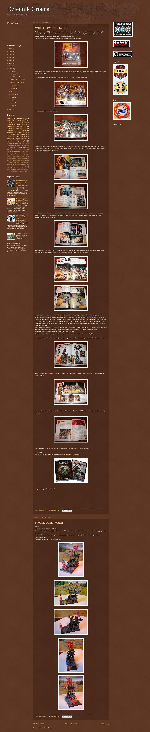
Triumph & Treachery (72, 454)
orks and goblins (14, 120)
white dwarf (21, 136)
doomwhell (10, 147)
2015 (10, 63)
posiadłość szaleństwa (23, 160)
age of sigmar (23, 140)
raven (10, 162)
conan (27, 151)
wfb (8, 118)
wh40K (16, 143)
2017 (10, 57)
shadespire (16, 162)
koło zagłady (23, 147)
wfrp (8, 169)
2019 (10, 51)
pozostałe (9, 143)
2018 (10, 54)
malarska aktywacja (15, 128)
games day (15, 154)
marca (13, 103)
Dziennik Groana (28, 8)
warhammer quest (17, 167)
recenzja (10, 130)
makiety (22, 134)
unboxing (10, 138)
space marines (18, 164)
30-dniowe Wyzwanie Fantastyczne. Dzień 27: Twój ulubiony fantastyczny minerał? (22, 201)
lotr (8, 149)
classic (9, 136)
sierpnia (13, 88)
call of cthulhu (12, 141)
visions (8, 167)
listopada (13, 74)
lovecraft (9, 160)
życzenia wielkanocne (13, 243)
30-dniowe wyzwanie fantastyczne (18, 122)
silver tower (24, 162)
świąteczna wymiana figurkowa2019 (17, 171)
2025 (10, 49)
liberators (9, 158)
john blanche (16, 156)
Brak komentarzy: (54, 510)
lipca (12, 91)
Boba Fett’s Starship (22, 233)
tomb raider (16, 166)
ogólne (13, 134)
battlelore (24, 145)
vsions (18, 145)
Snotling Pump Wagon (49, 522)
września (13, 86)
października (15, 77)
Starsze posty (103, 724)
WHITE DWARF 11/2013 (51, 27)
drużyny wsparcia (21, 138)
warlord (25, 167)
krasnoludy (24, 156)
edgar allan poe (20, 153)
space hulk (9, 164)
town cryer (24, 166)
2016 (10, 60)
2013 (10, 69)
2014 (10, 66)
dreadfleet (11, 153)
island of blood (11, 140)
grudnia (13, 71)
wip (27, 132)
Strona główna (71, 724)
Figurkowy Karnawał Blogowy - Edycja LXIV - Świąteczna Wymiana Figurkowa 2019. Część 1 (22, 184)
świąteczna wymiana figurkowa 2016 (20, 169)
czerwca (13, 94)
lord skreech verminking (20, 158)
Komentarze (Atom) (46, 728)
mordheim (23, 141)
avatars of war (20, 151)
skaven (20, 118)
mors (14, 160)
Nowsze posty (38, 724)
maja (12, 97)
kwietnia (13, 100)
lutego (13, 106)
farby (16, 147)
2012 (10, 109)
